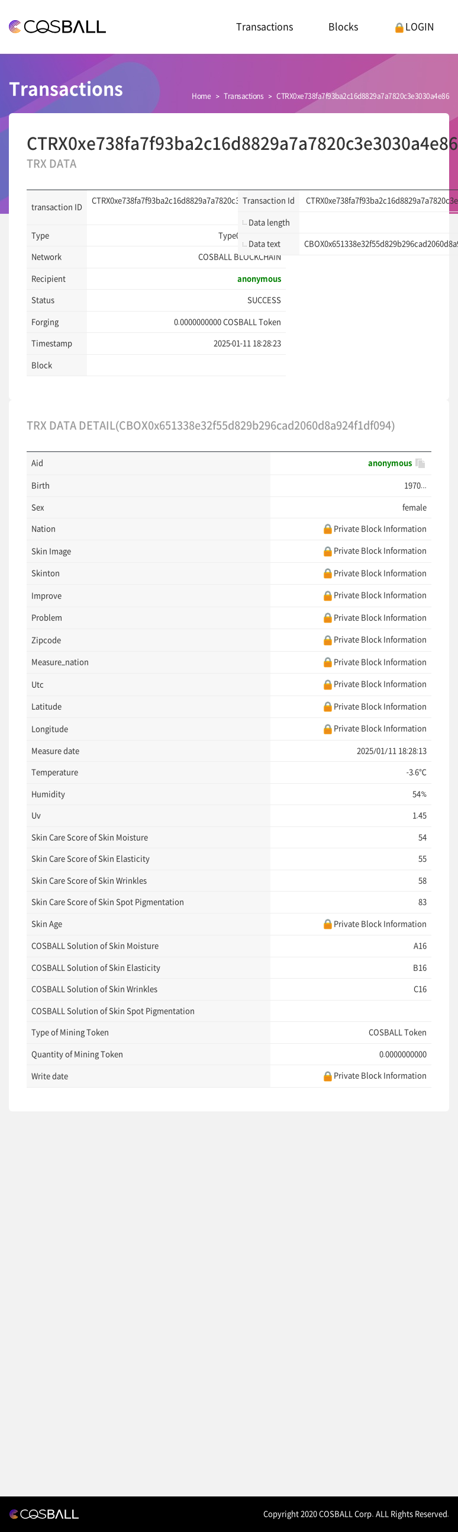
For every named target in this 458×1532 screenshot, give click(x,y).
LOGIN (414, 26)
